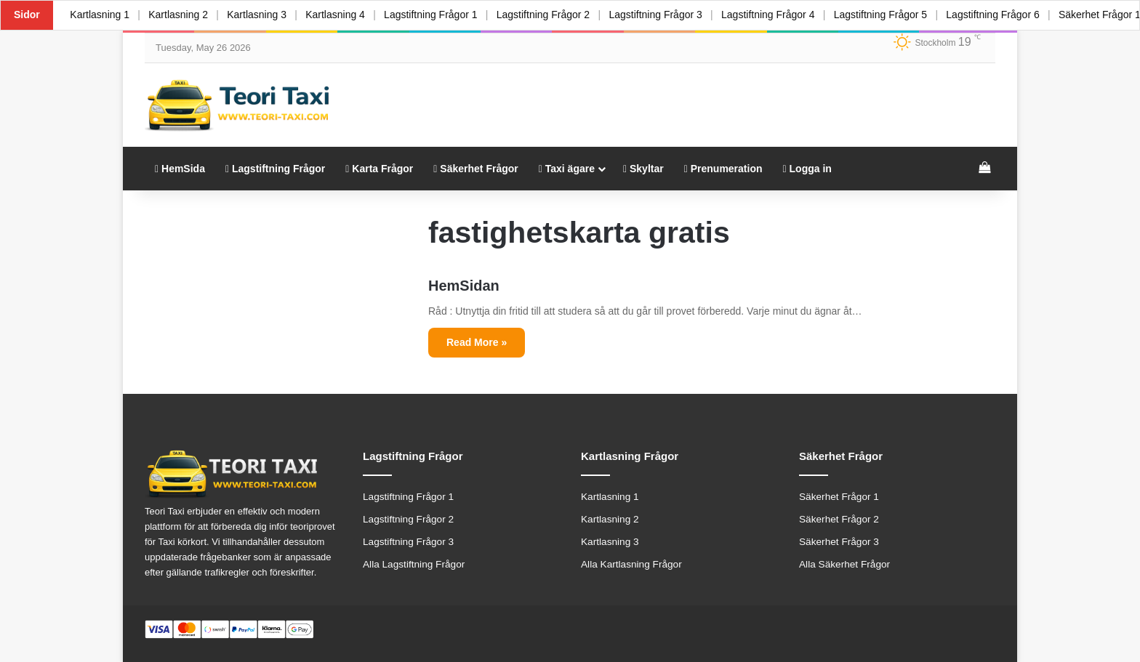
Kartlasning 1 (100, 14)
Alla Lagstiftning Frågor (414, 564)
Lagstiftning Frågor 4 (775, 14)
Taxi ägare (567, 168)
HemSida (180, 168)
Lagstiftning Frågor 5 (888, 14)
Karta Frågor (379, 168)
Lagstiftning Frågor (275, 168)
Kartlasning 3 (259, 14)
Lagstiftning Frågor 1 (434, 14)
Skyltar (643, 168)
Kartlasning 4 (339, 14)
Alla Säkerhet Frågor (844, 564)
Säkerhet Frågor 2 (839, 519)
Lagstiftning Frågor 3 (661, 14)
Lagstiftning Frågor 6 (1001, 14)
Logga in (807, 168)
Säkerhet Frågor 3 (839, 541)
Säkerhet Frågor (475, 168)
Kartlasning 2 (179, 14)
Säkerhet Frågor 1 (839, 496)
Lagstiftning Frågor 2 (548, 14)
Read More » (476, 342)
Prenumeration (723, 168)
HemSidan (463, 286)
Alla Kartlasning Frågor (631, 564)
